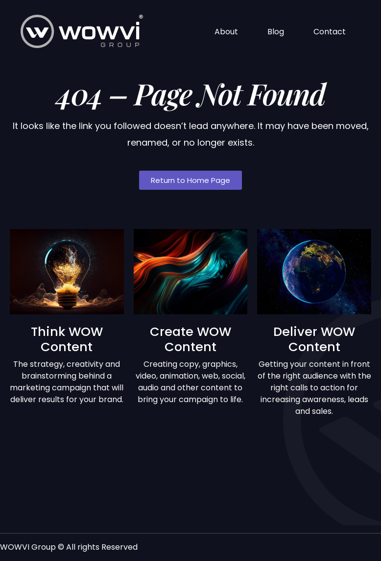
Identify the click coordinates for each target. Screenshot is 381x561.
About (226, 31)
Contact (329, 31)
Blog (275, 31)
